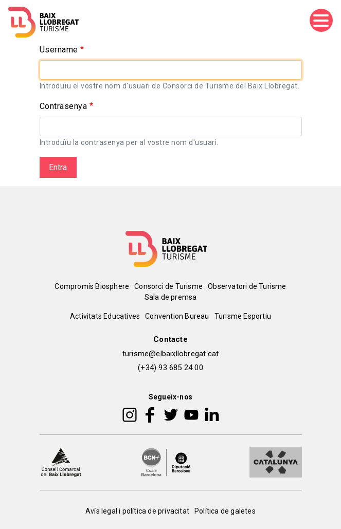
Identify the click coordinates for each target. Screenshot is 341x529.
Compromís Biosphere (92, 286)
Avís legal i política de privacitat (137, 511)
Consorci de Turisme (168, 286)
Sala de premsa (171, 297)
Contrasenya (63, 106)
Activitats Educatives (105, 316)
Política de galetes (225, 511)
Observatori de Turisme (247, 286)
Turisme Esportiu (242, 316)
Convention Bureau (177, 316)
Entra (58, 167)
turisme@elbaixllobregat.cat (170, 353)
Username (59, 49)
